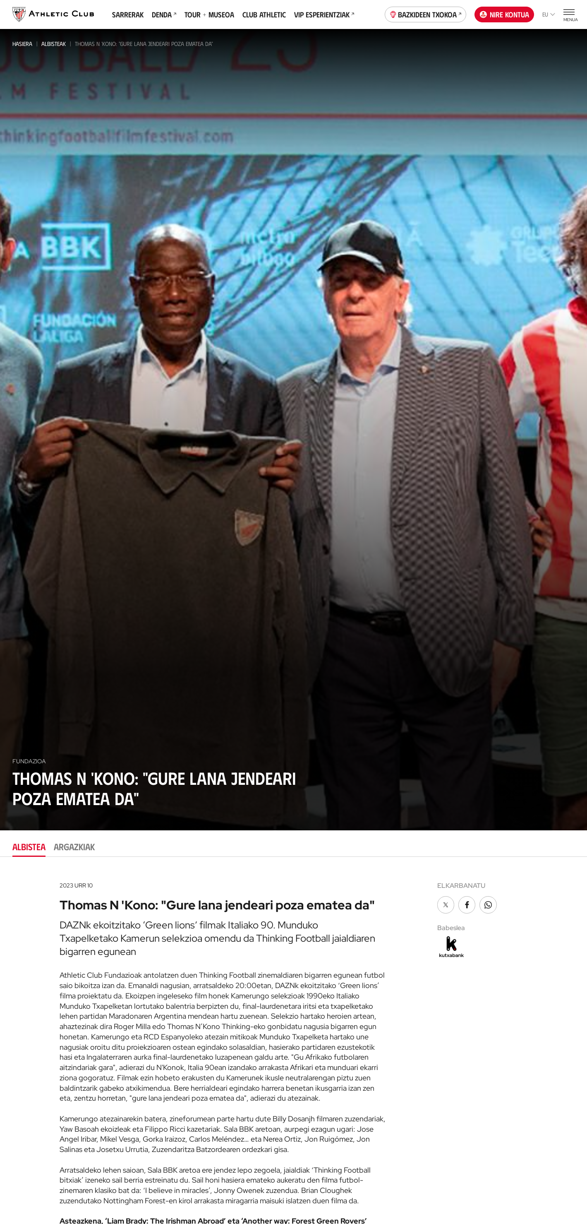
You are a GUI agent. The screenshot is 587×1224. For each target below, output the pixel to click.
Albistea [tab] (29, 846)
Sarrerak (128, 14)
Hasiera (22, 43)
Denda (164, 14)
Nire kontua (504, 14)
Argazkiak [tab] (74, 846)
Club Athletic (264, 14)
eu (548, 14)
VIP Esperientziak (324, 14)
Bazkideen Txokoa (426, 14)
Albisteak (53, 43)
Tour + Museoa (209, 14)
